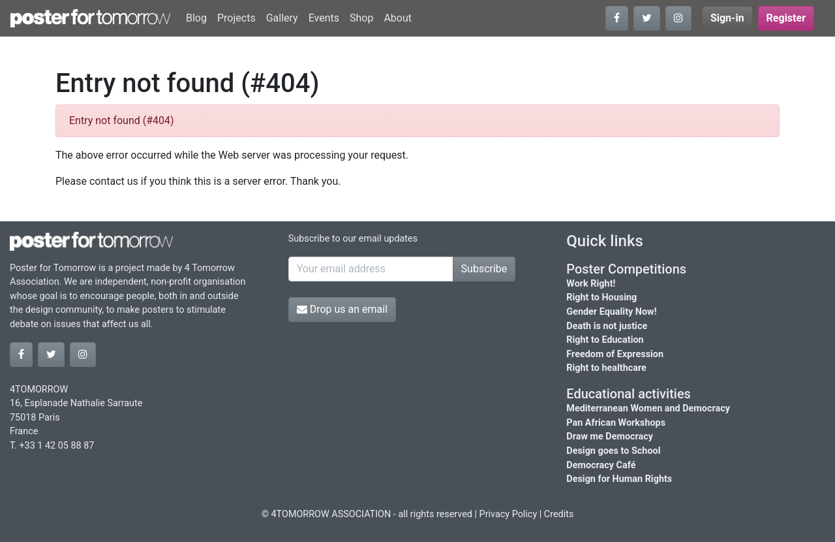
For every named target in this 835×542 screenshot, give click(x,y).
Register (786, 18)
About (398, 18)
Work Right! (590, 283)
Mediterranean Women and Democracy (648, 408)
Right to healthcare (606, 368)
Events (324, 18)
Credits (559, 514)
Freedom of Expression (614, 354)
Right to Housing (601, 297)
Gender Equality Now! (611, 311)
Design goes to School (613, 450)
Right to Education (604, 339)
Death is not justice (606, 326)
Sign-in (727, 18)
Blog (196, 18)
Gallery (282, 18)
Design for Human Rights (619, 479)
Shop (361, 18)
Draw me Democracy (609, 436)
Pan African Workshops (615, 422)
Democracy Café (600, 465)
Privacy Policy (508, 514)
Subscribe (484, 269)
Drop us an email (342, 309)
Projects (236, 18)
